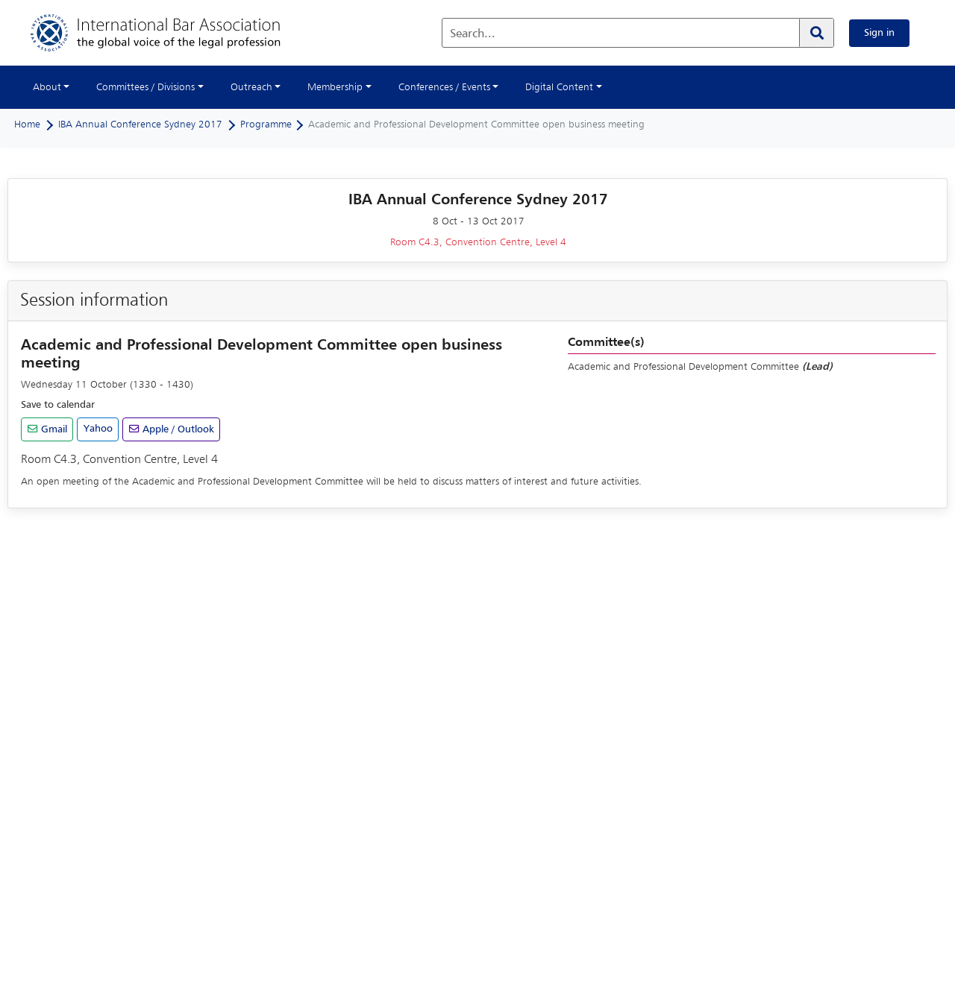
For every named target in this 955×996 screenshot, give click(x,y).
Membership (335, 87)
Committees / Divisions (145, 87)
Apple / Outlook (177, 429)
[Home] (170, 33)
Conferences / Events (444, 87)
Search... (472, 34)
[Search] (816, 33)
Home (27, 124)
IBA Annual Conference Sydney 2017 (140, 124)
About (47, 87)
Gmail (52, 429)
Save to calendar (58, 405)
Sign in (879, 33)
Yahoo (98, 428)
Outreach (251, 87)
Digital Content (559, 87)
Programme (266, 124)
